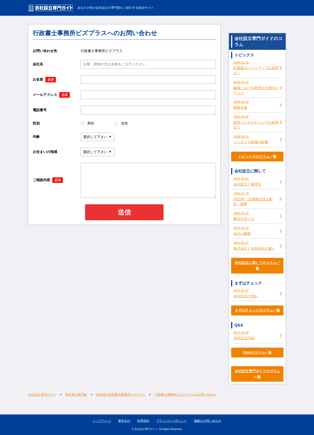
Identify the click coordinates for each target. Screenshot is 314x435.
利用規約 (143, 421)
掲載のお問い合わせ (207, 421)
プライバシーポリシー (171, 421)
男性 (87, 123)
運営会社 (124, 421)
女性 (121, 123)
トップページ (102, 421)
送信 (124, 212)
